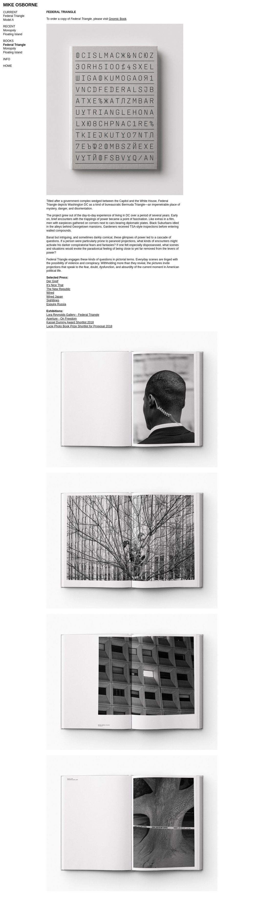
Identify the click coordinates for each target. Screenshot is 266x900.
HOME (7, 66)
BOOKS (8, 41)
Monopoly (9, 30)
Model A (8, 20)
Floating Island (12, 34)
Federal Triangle (13, 16)
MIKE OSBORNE (20, 4)
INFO (6, 59)
